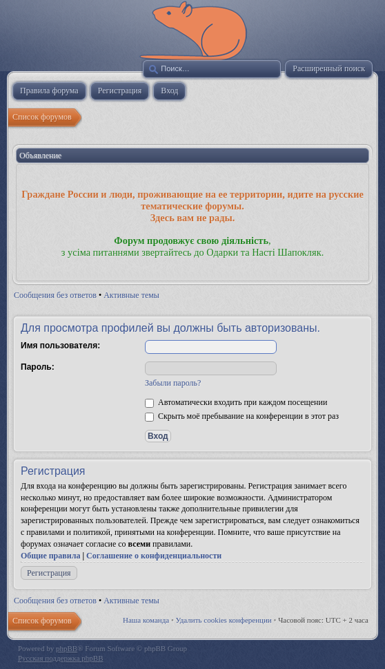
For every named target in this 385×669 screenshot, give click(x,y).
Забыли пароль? (173, 383)
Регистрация (49, 573)
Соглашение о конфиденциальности (153, 555)
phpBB (66, 648)
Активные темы (131, 295)
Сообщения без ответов (55, 295)
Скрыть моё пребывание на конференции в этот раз (242, 416)
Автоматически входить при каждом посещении (236, 402)
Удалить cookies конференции (224, 620)
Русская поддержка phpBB (60, 658)
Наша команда (146, 620)
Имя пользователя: (60, 345)
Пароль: (38, 367)
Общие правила (50, 555)
